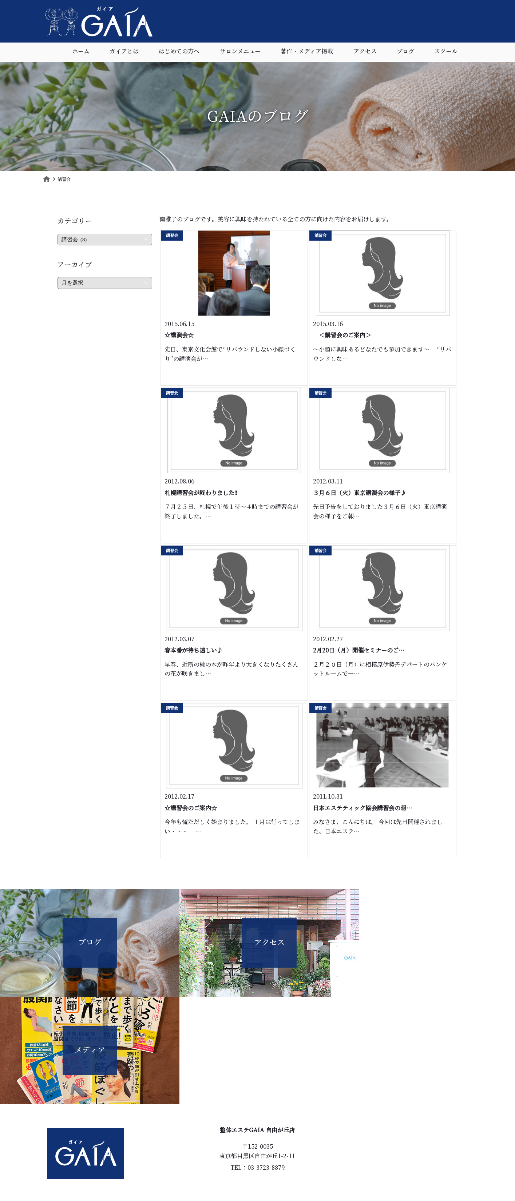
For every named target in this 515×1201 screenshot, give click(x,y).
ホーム (81, 52)
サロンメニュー (240, 52)
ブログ (405, 52)
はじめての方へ (179, 52)
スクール (445, 52)
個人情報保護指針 (282, 1167)
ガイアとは (124, 52)
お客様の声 (218, 1155)
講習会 (172, 235)
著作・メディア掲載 (307, 52)
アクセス (365, 52)
